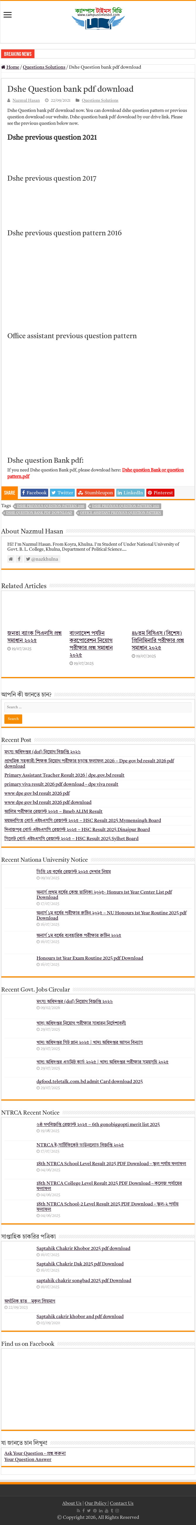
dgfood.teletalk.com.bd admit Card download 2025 (90, 1082)
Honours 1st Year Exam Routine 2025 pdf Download (90, 958)
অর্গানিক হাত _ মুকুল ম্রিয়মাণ (29, 1301)
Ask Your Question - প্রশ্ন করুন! (35, 1453)
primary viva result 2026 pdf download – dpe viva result (61, 784)
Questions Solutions (44, 67)
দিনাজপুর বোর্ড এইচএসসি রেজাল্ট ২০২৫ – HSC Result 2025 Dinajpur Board (77, 830)
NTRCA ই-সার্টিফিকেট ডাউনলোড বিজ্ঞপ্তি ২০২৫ (80, 1145)
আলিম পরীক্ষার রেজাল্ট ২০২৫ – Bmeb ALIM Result (53, 811)
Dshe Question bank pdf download (39, 513)
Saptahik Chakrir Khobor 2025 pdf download (83, 1248)
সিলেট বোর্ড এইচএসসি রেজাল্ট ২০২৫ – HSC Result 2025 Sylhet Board (71, 839)
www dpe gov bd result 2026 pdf (37, 793)
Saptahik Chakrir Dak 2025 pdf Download (80, 1264)
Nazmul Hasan (26, 101)
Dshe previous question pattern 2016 (50, 506)
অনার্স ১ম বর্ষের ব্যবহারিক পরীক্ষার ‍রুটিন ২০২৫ (79, 935)
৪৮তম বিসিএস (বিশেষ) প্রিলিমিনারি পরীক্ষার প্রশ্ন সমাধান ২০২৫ (158, 641)
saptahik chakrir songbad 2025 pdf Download (84, 1281)
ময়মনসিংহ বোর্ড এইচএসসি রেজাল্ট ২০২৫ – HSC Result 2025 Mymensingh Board (82, 820)
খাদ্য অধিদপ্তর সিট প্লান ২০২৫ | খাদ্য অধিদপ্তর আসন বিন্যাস (90, 1042)
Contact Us (121, 1503)
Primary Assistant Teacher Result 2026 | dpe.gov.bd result (64, 775)
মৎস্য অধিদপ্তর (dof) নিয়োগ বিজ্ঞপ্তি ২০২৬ (42, 752)
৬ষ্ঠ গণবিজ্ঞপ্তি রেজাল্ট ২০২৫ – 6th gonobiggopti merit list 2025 (98, 1124)
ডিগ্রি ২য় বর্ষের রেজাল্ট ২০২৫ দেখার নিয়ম (74, 872)
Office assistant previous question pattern (120, 513)
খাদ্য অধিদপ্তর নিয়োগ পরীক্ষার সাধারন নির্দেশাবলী (81, 1023)
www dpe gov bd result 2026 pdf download (47, 802)
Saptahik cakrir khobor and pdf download (80, 1317)
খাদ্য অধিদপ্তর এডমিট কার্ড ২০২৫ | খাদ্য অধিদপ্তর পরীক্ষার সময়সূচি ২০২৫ (103, 1062)
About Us (71, 1503)
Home (10, 67)
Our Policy (96, 1503)
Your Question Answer (27, 1459)
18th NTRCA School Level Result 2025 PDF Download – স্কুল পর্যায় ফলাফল (111, 1164)
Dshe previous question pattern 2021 (125, 506)
